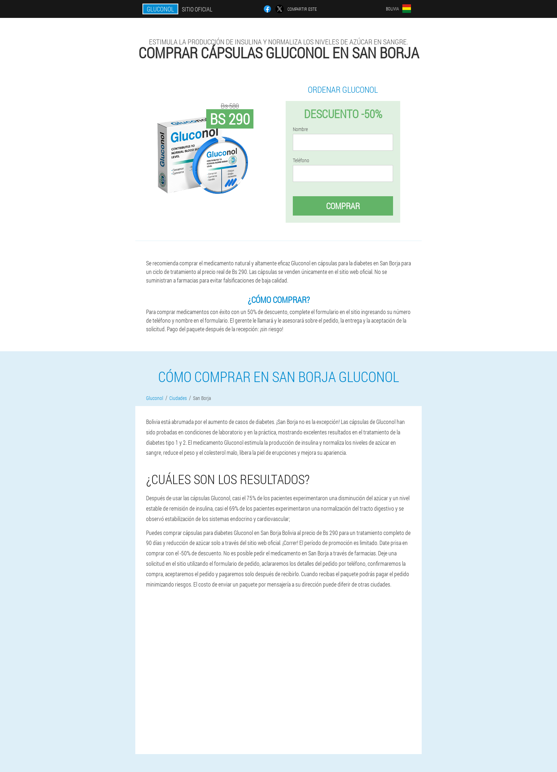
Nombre (300, 129)
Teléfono (301, 160)
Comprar (343, 206)
